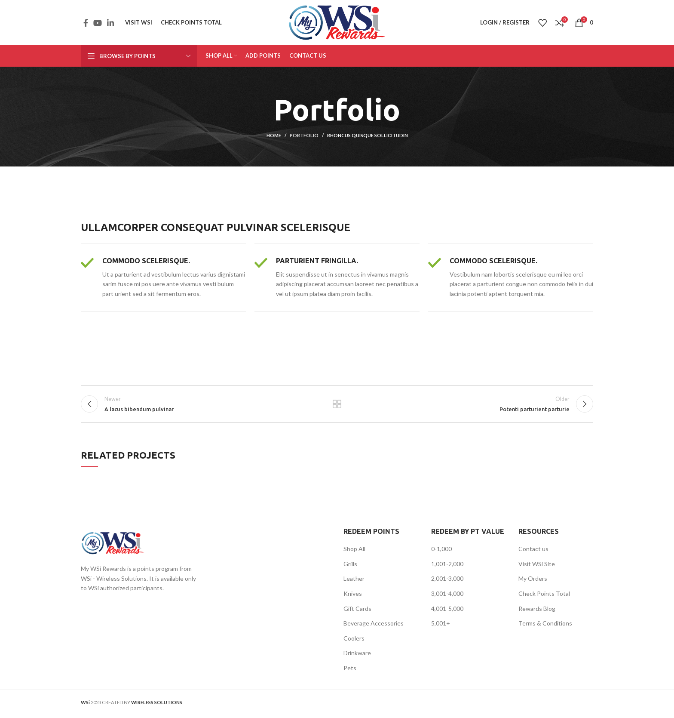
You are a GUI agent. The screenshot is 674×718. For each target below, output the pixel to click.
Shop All (354, 552)
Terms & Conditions (545, 627)
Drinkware (357, 656)
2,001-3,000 (447, 582)
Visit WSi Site (536, 567)
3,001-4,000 (447, 597)
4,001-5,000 (447, 612)
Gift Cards (357, 612)
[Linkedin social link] (110, 22)
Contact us (533, 552)
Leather (354, 582)
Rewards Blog (536, 612)
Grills (350, 567)
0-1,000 (441, 552)
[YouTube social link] (97, 22)
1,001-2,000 (447, 567)
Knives (352, 597)
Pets (349, 671)
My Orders (532, 582)
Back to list (337, 406)
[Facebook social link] (86, 22)
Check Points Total (544, 597)
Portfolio (304, 135)
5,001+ (440, 627)
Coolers (354, 642)
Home (274, 135)
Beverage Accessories (373, 627)
